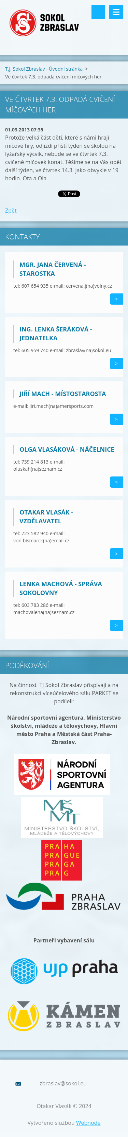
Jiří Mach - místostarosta (62, 394)
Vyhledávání (98, 12)
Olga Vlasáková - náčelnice (66, 449)
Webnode (88, 1122)
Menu (116, 12)
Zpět (11, 210)
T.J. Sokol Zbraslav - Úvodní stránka (44, 69)
